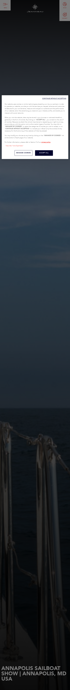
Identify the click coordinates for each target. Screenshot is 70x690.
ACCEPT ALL (44, 153)
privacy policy (45, 142)
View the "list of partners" (14, 146)
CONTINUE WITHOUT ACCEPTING (54, 98)
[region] (35, 127)
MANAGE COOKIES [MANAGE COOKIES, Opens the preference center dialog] (23, 153)
